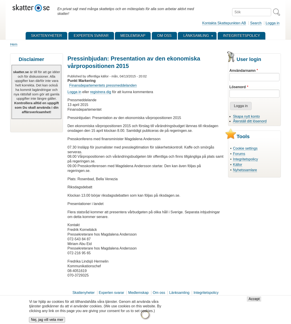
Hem (13, 44)
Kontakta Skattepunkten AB (224, 23)
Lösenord (237, 87)
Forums (239, 154)
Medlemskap (138, 293)
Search (256, 23)
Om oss (159, 293)
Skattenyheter (83, 293)
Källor (237, 164)
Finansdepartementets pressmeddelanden (103, 85)
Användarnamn (242, 70)
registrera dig (100, 92)
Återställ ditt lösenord (249, 121)
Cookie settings (245, 148)
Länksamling (179, 293)
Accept (254, 302)
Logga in (272, 23)
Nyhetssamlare (245, 170)
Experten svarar (111, 293)
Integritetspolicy (245, 159)
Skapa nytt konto (246, 116)
